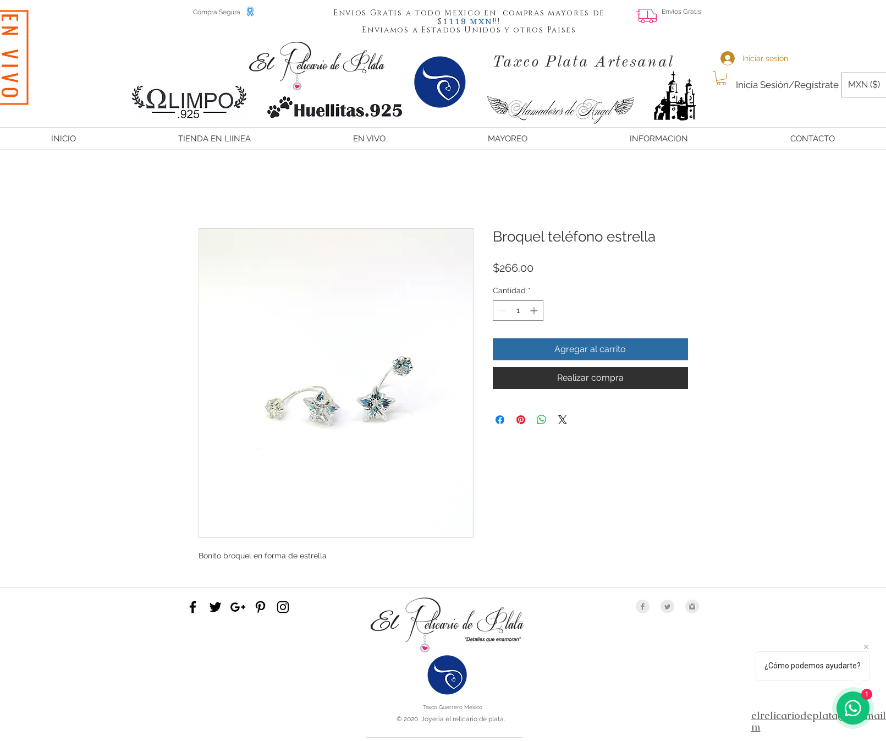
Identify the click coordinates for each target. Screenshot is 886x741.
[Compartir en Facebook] (500, 419)
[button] (455, 21)
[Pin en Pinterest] (520, 419)
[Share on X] (562, 419)
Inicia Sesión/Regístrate (787, 84)
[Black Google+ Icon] (238, 607)
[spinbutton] (518, 310)
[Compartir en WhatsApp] (541, 419)
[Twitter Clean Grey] (667, 606)
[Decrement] (501, 310)
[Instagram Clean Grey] (692, 606)
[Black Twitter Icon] (215, 607)
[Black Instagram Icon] (283, 607)
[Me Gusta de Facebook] (810, 20)
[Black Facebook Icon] (193, 607)
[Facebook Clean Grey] (643, 606)
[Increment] (535, 310)
